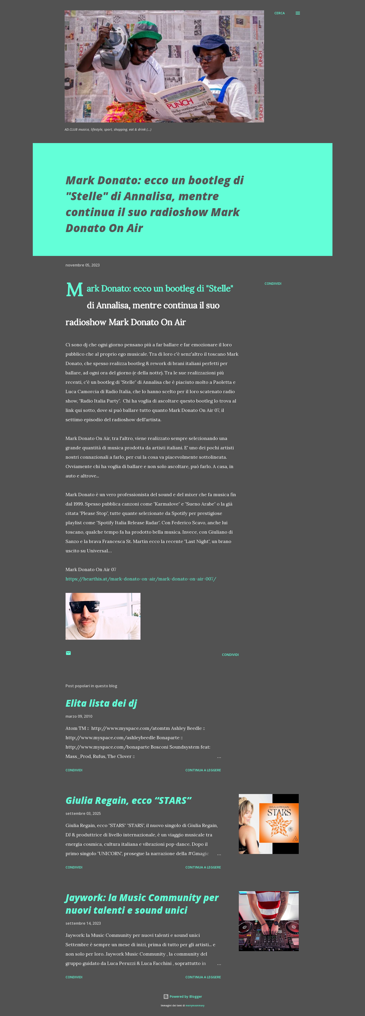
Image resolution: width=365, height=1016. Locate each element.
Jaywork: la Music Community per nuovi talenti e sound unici (142, 903)
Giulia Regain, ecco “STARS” (128, 800)
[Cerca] (279, 13)
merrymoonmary (195, 1005)
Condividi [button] (273, 283)
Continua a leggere (203, 770)
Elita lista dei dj (101, 703)
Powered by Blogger (182, 996)
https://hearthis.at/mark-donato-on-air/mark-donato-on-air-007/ (141, 579)
